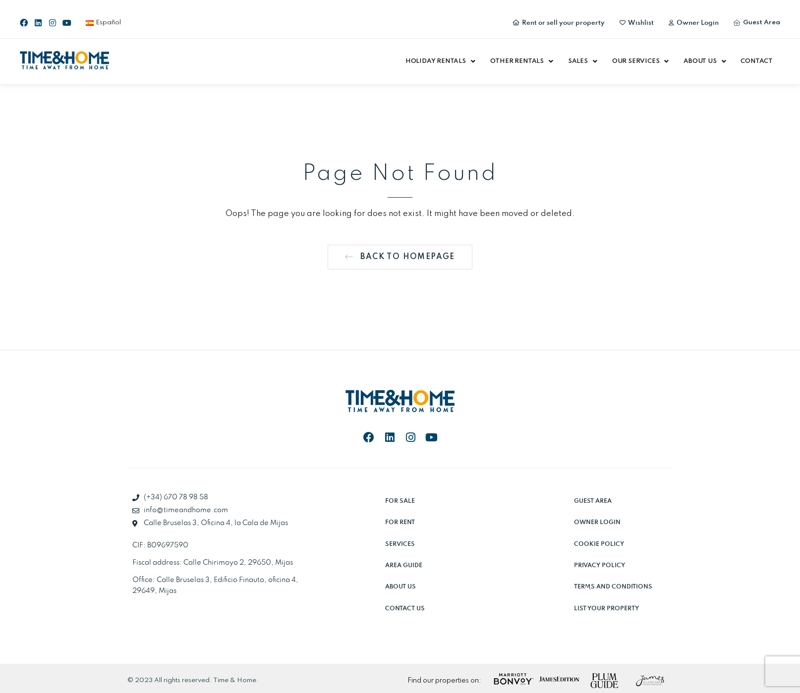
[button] (440, 61)
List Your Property (606, 608)
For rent (400, 522)
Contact (757, 61)
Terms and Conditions (613, 586)
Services (400, 544)
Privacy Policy (599, 565)
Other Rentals (521, 61)
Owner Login (597, 522)
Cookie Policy (599, 544)
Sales (582, 61)
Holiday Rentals (440, 61)
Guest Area (593, 501)
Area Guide (403, 565)
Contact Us (405, 608)
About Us (705, 61)
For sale (400, 501)
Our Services (640, 61)
